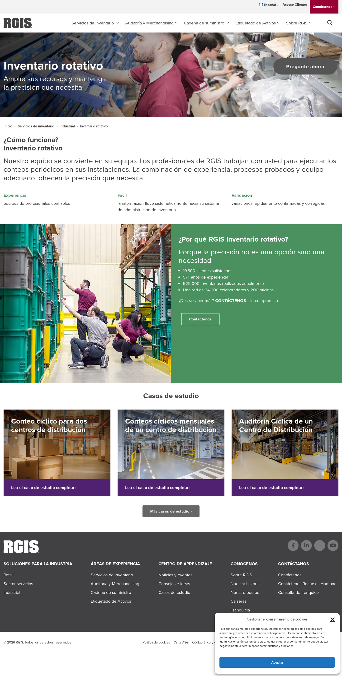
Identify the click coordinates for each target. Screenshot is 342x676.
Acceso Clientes (295, 4)
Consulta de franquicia (298, 592)
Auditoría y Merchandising (149, 23)
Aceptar (277, 662)
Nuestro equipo (245, 592)
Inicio (8, 126)
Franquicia (240, 610)
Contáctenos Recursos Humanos (308, 584)
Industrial (67, 126)
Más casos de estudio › (171, 511)
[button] (332, 619)
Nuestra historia (245, 584)
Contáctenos (322, 6)
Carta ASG (181, 642)
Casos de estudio (174, 592)
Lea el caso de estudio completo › (44, 488)
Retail (9, 575)
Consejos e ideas (174, 584)
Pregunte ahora (302, 66)
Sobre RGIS (297, 23)
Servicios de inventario (93, 23)
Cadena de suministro (204, 23)
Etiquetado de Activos (255, 23)
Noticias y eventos (175, 575)
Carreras (238, 601)
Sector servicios (18, 584)
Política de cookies (156, 642)
